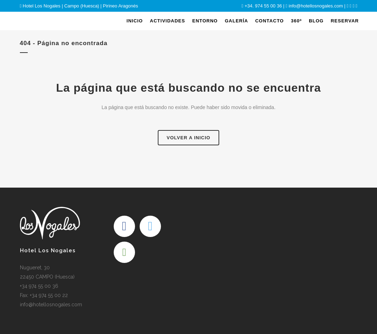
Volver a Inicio (188, 137)
